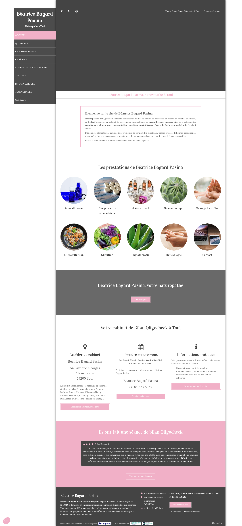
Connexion (217, 523)
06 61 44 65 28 (140, 387)
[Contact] (207, 237)
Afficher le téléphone (154, 508)
